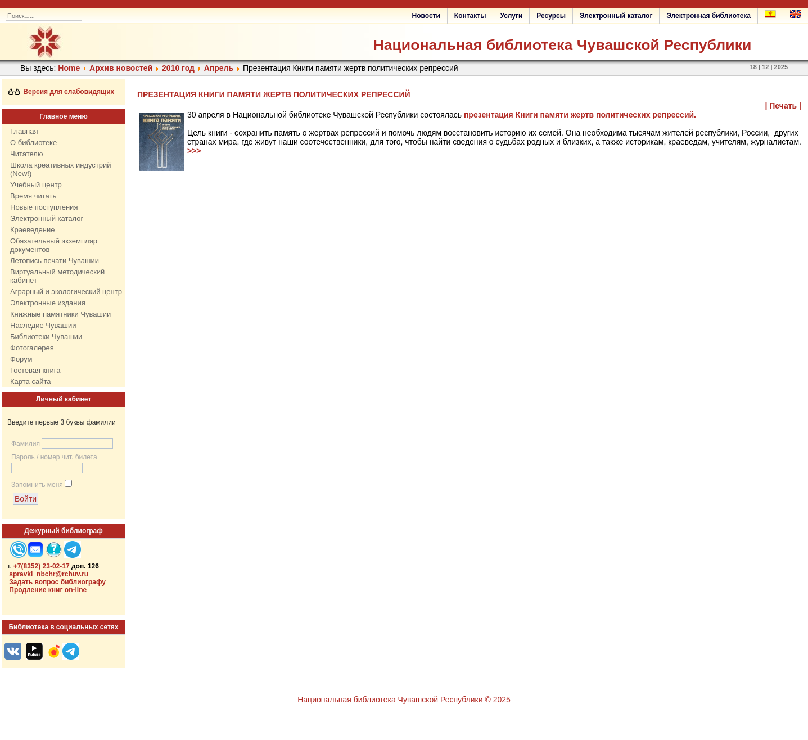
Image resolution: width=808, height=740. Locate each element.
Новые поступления (44, 207)
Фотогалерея (32, 348)
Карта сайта (30, 381)
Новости (426, 16)
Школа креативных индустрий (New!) (60, 169)
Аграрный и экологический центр (66, 291)
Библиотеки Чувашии (46, 336)
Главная (24, 131)
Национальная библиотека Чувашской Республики (562, 45)
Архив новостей (120, 68)
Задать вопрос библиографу (57, 582)
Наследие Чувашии (43, 325)
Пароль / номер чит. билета (54, 457)
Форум (21, 359)
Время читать (33, 196)
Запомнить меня (37, 485)
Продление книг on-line (48, 590)
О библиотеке (33, 142)
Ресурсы (551, 16)
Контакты (470, 16)
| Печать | (783, 105)
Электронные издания (47, 303)
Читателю (26, 154)
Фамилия (25, 444)
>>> (194, 150)
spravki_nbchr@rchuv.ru (48, 574)
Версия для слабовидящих (61, 92)
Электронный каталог (616, 16)
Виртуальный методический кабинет (57, 276)
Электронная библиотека (708, 16)
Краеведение (32, 229)
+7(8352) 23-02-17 (41, 566)
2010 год (178, 68)
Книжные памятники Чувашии (60, 314)
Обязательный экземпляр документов (53, 245)
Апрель (218, 68)
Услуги (511, 16)
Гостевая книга (35, 370)
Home (69, 68)
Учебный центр (36, 185)
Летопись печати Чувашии (54, 260)
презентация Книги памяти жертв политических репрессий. (580, 114)
